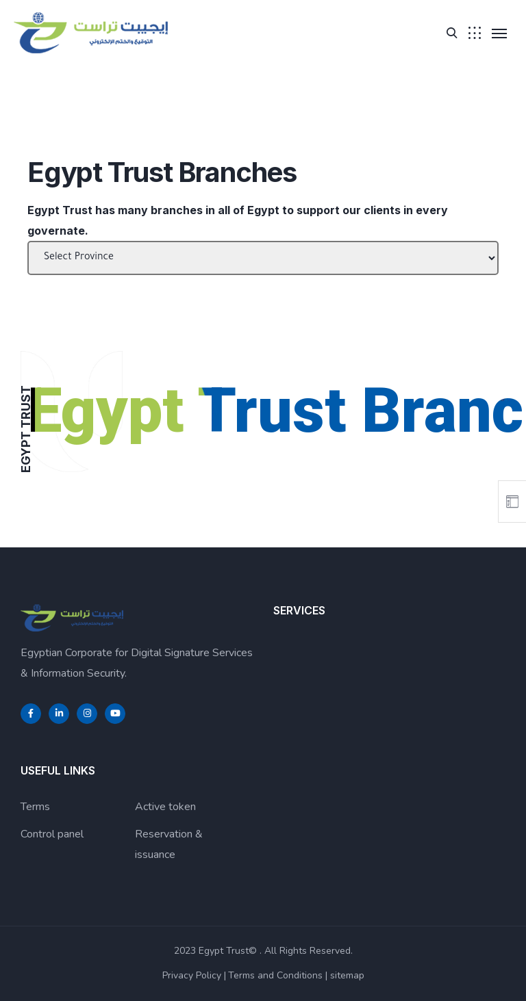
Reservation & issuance (169, 844)
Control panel (52, 834)
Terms (35, 806)
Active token (165, 806)
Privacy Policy (191, 975)
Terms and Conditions (275, 975)
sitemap (347, 975)
